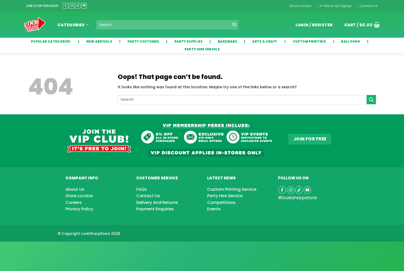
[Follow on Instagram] (71, 6)
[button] (360, 24)
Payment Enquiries (155, 209)
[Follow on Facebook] (65, 6)
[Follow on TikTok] (78, 6)
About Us (74, 189)
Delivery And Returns (157, 202)
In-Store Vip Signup (335, 5)
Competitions (221, 202)
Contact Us (368, 5)
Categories (73, 25)
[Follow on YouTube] (84, 6)
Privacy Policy (79, 209)
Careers (73, 202)
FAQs (141, 189)
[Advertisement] (41, 248)
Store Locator (300, 5)
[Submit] (234, 25)
